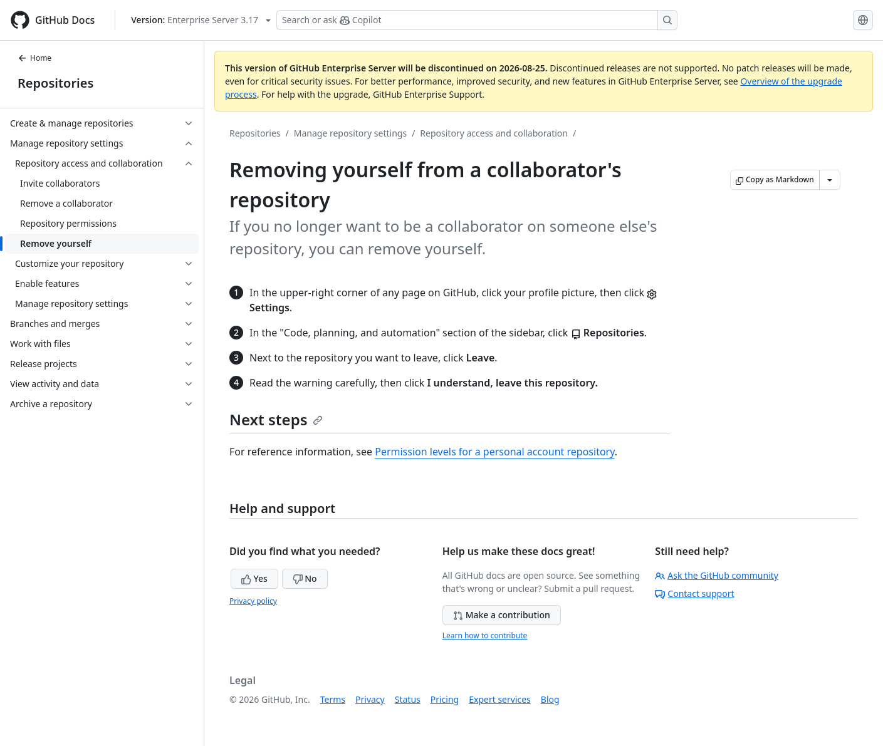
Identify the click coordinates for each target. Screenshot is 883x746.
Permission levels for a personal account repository (495, 451)
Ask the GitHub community (716, 575)
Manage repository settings (350, 133)
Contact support (694, 593)
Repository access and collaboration (494, 133)
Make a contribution (501, 615)
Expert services (500, 699)
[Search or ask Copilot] (476, 20)
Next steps (276, 419)
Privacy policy (253, 601)
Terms (332, 699)
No (305, 578)
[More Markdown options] (829, 180)
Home (34, 58)
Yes (254, 578)
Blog (550, 699)
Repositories (55, 83)
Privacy (370, 699)
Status (408, 699)
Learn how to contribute (485, 635)
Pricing (445, 699)
